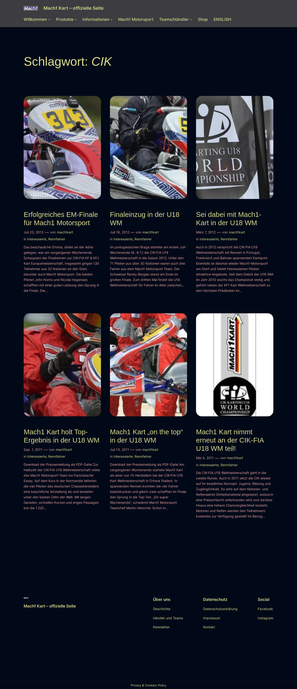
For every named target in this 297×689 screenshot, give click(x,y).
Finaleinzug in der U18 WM (144, 219)
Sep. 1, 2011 (33, 450)
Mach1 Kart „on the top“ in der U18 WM (146, 436)
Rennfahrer (56, 239)
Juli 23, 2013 (34, 232)
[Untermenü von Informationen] (111, 19)
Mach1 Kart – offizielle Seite (74, 8)
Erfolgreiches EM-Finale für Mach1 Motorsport (61, 219)
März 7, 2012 (206, 232)
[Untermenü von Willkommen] (49, 19)
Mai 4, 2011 (205, 458)
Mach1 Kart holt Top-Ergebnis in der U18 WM (61, 436)
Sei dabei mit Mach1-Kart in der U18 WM (228, 219)
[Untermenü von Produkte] (75, 19)
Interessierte (36, 239)
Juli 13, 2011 (119, 450)
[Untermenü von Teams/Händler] (191, 19)
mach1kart (65, 232)
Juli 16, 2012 (119, 232)
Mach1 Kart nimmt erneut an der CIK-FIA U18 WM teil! (230, 440)
